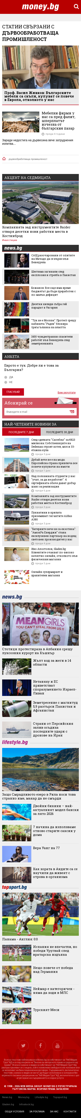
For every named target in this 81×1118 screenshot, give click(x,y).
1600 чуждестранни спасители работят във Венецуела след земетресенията (52, 340)
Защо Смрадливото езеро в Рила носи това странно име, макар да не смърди (39, 796)
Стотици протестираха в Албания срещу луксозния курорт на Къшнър (37, 651)
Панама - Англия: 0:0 (20, 939)
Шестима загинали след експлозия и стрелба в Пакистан (53, 273)
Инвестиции (9, 240)
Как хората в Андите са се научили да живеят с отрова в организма (55, 873)
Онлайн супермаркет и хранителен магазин (47, 573)
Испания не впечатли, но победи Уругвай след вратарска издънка (55, 950)
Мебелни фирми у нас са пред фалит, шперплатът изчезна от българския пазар (58, 120)
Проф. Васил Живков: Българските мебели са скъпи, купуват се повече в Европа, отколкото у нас (39, 96)
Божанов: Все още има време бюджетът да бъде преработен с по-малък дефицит (53, 291)
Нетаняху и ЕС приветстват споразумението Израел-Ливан (54, 687)
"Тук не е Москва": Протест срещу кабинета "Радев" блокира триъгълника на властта (53, 323)
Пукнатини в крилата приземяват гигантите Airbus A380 (51, 516)
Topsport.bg (60, 1097)
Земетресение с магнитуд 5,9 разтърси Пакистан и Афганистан (55, 706)
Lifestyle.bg (41, 1097)
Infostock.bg (26, 1104)
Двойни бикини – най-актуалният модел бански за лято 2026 (56, 810)
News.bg (7, 1097)
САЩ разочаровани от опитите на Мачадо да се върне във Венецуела (53, 259)
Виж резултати (67, 392)
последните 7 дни (21, 432)
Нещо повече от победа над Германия (53, 969)
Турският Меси (46, 1010)
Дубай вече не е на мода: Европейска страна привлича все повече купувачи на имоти (54, 463)
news (15, 248)
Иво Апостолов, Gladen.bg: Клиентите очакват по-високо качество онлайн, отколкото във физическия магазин (54, 554)
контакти (70, 1111)
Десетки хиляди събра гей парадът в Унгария (49, 305)
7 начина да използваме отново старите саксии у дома (54, 831)
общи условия (14, 1111)
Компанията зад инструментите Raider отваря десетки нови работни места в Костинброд (36, 231)
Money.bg (23, 1097)
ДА (8, 377)
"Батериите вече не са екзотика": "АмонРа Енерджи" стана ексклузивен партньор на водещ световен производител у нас (53, 534)
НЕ (8, 382)
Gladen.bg (8, 1104)
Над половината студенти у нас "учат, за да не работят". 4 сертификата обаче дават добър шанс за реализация (53, 481)
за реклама (36, 1111)
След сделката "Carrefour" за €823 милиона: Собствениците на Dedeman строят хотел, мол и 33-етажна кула (53, 445)
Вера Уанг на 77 (46, 848)
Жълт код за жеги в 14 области (52, 662)
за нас (54, 1111)
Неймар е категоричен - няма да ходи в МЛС (54, 990)
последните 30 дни (59, 432)
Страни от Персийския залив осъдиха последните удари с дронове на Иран (53, 729)
